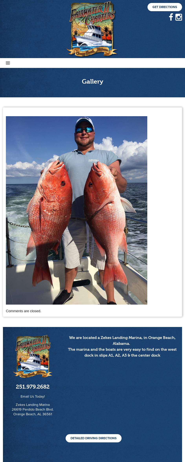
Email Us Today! (33, 396)
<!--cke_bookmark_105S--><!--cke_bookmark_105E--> (122, 400)
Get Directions (164, 7)
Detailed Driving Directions (94, 438)
